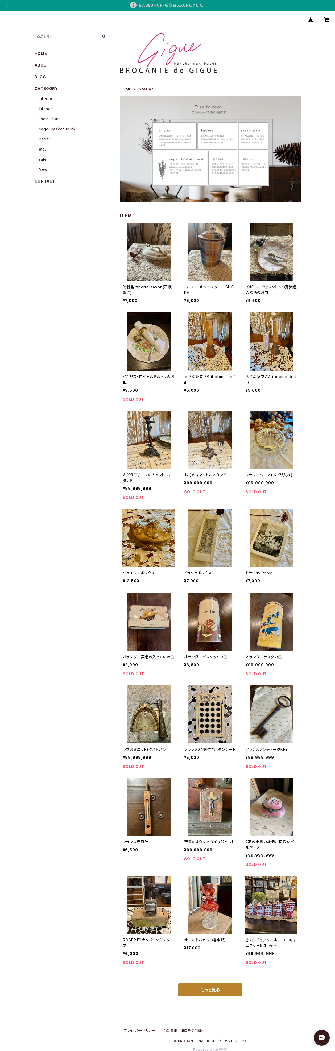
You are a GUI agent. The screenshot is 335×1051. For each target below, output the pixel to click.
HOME (125, 89)
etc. (42, 149)
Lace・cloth (49, 119)
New (43, 169)
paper (45, 139)
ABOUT (42, 65)
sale (43, 159)
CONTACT (45, 181)
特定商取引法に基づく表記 (184, 1030)
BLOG (40, 77)
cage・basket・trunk (57, 129)
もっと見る (210, 989)
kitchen (46, 108)
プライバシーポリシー (139, 1030)
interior (46, 98)
